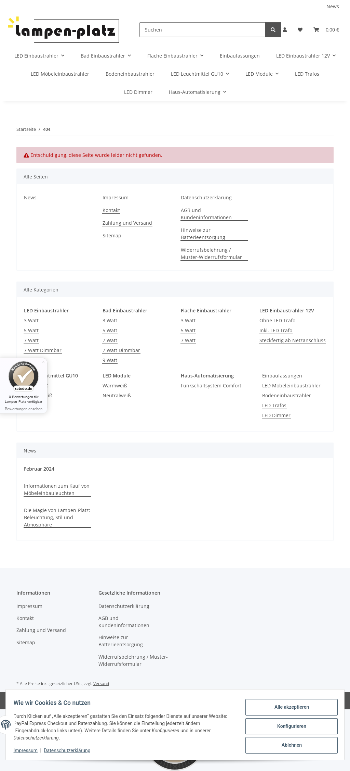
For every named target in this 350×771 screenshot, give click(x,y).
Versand (101, 683)
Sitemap (112, 235)
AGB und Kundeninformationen (206, 214)
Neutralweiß (117, 395)
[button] (284, 29)
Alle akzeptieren (288, 708)
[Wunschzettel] (300, 29)
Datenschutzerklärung (70, 750)
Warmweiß (115, 385)
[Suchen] (202, 29)
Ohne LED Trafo (277, 320)
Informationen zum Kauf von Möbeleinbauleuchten (57, 489)
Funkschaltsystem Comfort (211, 385)
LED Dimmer (276, 415)
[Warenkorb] (326, 29)
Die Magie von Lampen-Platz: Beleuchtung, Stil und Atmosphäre (57, 517)
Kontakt (111, 210)
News (332, 6)
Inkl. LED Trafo (275, 330)
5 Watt (31, 330)
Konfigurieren (288, 726)
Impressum (29, 750)
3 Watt (31, 320)
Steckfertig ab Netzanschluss (292, 340)
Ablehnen (288, 744)
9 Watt (110, 360)
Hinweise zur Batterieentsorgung (203, 233)
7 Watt (31, 340)
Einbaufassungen (282, 375)
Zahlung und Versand (127, 223)
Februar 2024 (39, 468)
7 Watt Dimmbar (43, 350)
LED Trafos (274, 405)
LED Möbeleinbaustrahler (291, 385)
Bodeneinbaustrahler (286, 395)
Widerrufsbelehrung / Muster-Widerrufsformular (211, 253)
